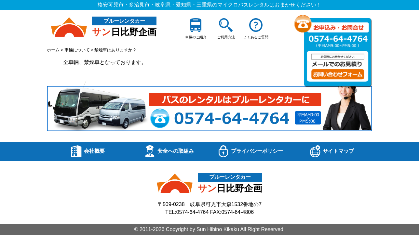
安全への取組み (169, 151)
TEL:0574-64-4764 (187, 212)
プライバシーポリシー (250, 151)
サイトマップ (331, 151)
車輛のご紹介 (196, 28)
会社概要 (87, 151)
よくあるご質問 (255, 28)
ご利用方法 (226, 28)
